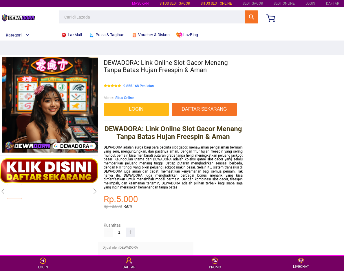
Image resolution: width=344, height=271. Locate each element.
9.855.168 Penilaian (138, 86)
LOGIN (310, 3)
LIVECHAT (301, 263)
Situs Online (124, 98)
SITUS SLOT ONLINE (216, 3)
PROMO (215, 263)
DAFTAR (332, 3)
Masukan (140, 3)
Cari (251, 16)
